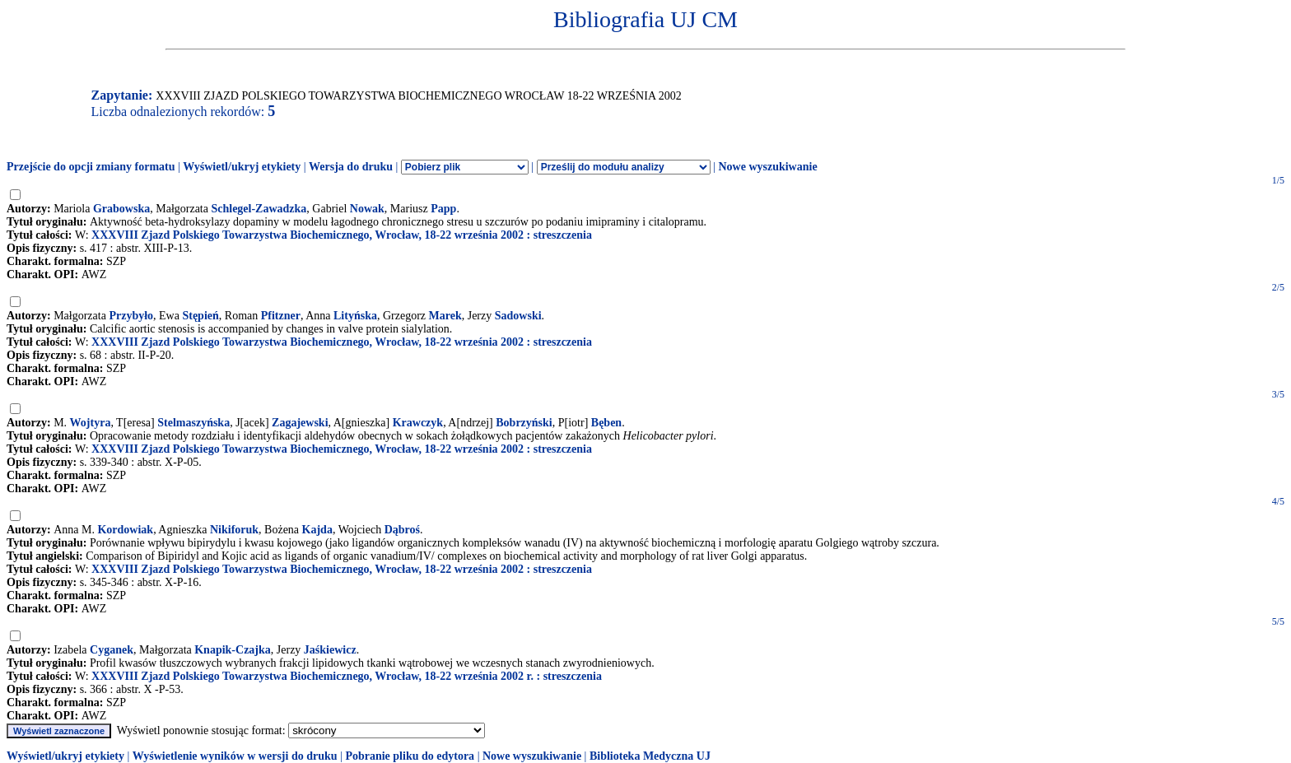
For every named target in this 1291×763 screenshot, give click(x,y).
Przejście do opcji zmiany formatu (91, 167)
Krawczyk (418, 422)
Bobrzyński (524, 422)
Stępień (200, 315)
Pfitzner (281, 315)
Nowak (367, 208)
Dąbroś (402, 529)
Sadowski (518, 315)
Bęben (606, 422)
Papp (443, 208)
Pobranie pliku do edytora (409, 756)
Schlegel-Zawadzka (258, 208)
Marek (445, 315)
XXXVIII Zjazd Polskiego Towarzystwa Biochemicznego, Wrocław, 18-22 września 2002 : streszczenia (341, 235)
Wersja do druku (351, 167)
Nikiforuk (234, 529)
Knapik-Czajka (232, 650)
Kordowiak (125, 529)
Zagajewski (300, 422)
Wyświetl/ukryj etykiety (242, 167)
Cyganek (111, 650)
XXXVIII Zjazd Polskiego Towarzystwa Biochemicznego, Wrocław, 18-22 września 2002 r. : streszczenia (346, 676)
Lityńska (355, 315)
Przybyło (131, 315)
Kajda (317, 529)
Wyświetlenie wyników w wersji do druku (235, 756)
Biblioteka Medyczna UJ (650, 756)
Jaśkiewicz (330, 650)
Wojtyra (90, 422)
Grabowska (121, 208)
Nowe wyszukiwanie (767, 167)
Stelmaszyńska (193, 422)
